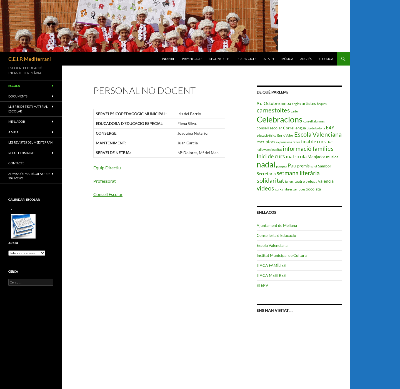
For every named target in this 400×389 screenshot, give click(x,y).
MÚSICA (287, 59)
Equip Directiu (107, 167)
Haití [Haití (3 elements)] (329, 142)
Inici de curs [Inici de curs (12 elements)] (271, 156)
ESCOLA (14, 85)
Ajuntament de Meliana (277, 225)
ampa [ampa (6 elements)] (286, 103)
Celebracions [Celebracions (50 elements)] (279, 119)
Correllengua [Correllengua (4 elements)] (294, 128)
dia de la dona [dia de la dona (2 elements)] (316, 128)
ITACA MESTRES (271, 275)
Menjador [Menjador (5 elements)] (316, 156)
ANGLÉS (306, 59)
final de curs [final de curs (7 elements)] (313, 141)
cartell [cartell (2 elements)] (295, 111)
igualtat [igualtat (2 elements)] (276, 149)
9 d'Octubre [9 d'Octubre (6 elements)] (268, 103)
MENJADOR (16, 121)
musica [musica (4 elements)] (332, 156)
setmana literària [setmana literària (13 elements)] (298, 172)
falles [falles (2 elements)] (296, 142)
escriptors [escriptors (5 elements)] (266, 141)
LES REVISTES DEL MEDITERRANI (30, 142)
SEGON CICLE (219, 59)
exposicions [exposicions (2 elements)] (284, 142)
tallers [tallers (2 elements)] (289, 181)
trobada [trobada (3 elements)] (311, 181)
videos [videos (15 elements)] (265, 188)
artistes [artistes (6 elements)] (309, 103)
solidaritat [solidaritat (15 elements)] (270, 180)
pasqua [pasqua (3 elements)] (281, 166)
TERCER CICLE (246, 59)
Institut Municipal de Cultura (282, 255)
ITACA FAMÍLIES (271, 265)
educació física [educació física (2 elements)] (266, 135)
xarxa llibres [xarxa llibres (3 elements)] (283, 189)
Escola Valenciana (272, 245)
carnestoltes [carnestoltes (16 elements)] (273, 110)
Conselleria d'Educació (276, 235)
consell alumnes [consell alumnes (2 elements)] (314, 121)
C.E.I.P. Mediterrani (29, 59)
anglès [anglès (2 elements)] (296, 104)
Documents (18, 96)
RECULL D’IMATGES (21, 153)
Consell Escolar (107, 194)
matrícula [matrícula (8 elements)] (296, 156)
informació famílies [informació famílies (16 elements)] (308, 148)
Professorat (104, 181)
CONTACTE (16, 163)
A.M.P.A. (13, 132)
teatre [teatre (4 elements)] (299, 181)
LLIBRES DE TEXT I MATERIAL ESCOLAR (28, 109)
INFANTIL (168, 59)
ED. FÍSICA (326, 59)
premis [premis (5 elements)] (303, 165)
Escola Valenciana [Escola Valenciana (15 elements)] (318, 134)
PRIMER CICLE (192, 59)
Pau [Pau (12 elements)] (292, 165)
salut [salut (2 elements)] (314, 166)
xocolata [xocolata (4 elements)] (313, 189)
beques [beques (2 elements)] (322, 104)
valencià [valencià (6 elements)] (326, 181)
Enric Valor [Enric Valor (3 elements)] (285, 135)
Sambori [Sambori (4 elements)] (325, 166)
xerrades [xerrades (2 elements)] (299, 189)
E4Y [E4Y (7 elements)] (330, 127)
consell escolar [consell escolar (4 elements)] (269, 128)
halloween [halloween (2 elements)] (264, 149)
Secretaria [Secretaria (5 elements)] (266, 173)
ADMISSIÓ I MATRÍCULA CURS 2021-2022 (29, 176)
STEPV (262, 285)
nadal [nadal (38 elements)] (266, 164)
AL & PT (269, 59)
